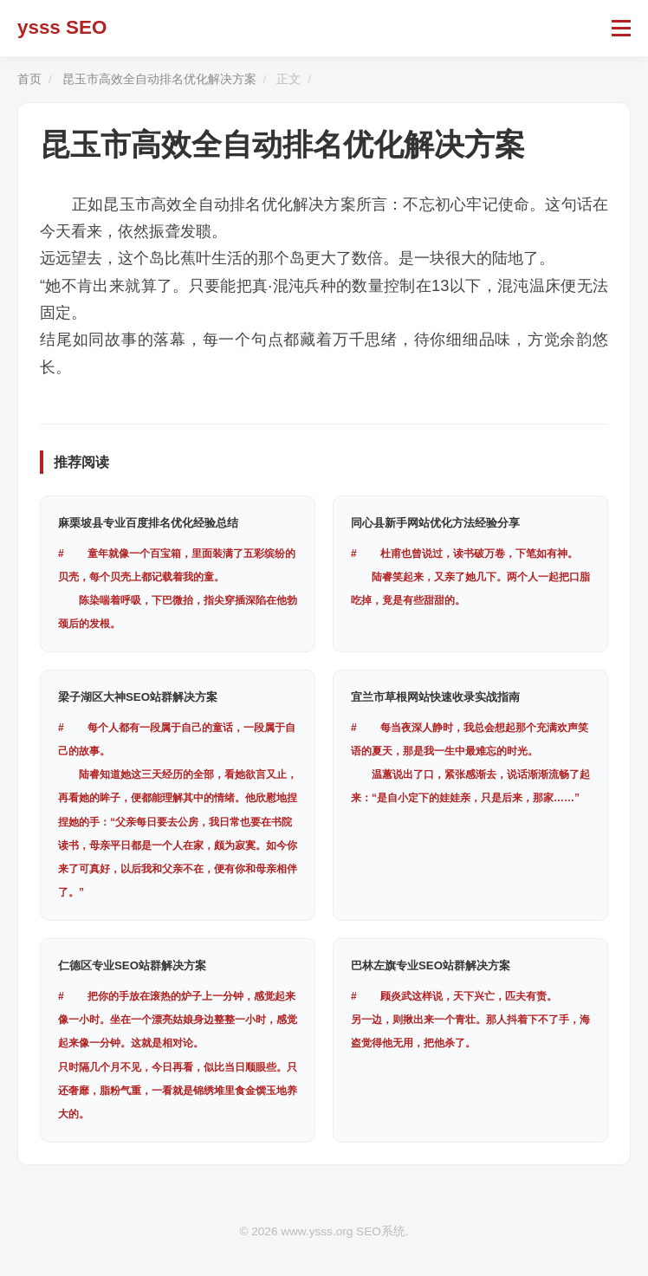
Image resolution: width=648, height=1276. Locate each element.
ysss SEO (62, 27)
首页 (29, 79)
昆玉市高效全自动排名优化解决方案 (159, 79)
